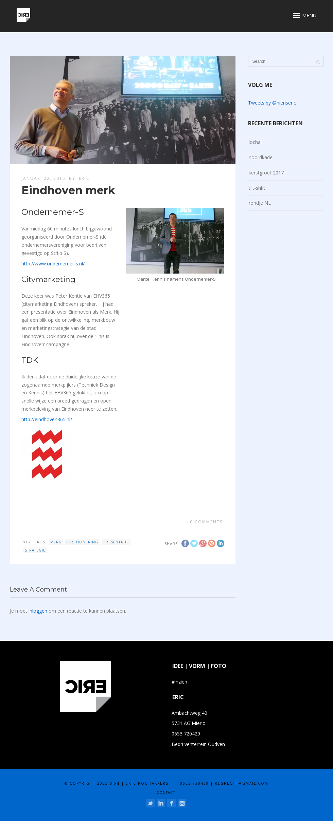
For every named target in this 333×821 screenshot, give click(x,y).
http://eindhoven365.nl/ (46, 419)
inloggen (38, 611)
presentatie (116, 542)
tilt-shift (257, 188)
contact (166, 792)
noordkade (261, 157)
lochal (255, 142)
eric (84, 178)
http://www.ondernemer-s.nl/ (53, 263)
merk (55, 542)
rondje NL (260, 203)
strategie (35, 550)
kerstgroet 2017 (266, 172)
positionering (82, 542)
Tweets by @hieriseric (272, 102)
